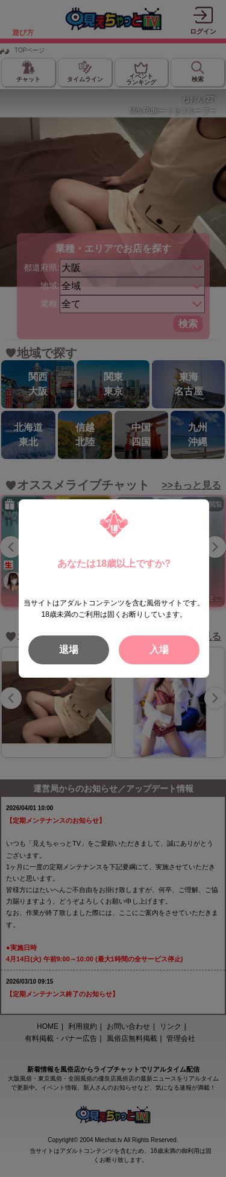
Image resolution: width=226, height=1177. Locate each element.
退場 (68, 650)
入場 (159, 650)
